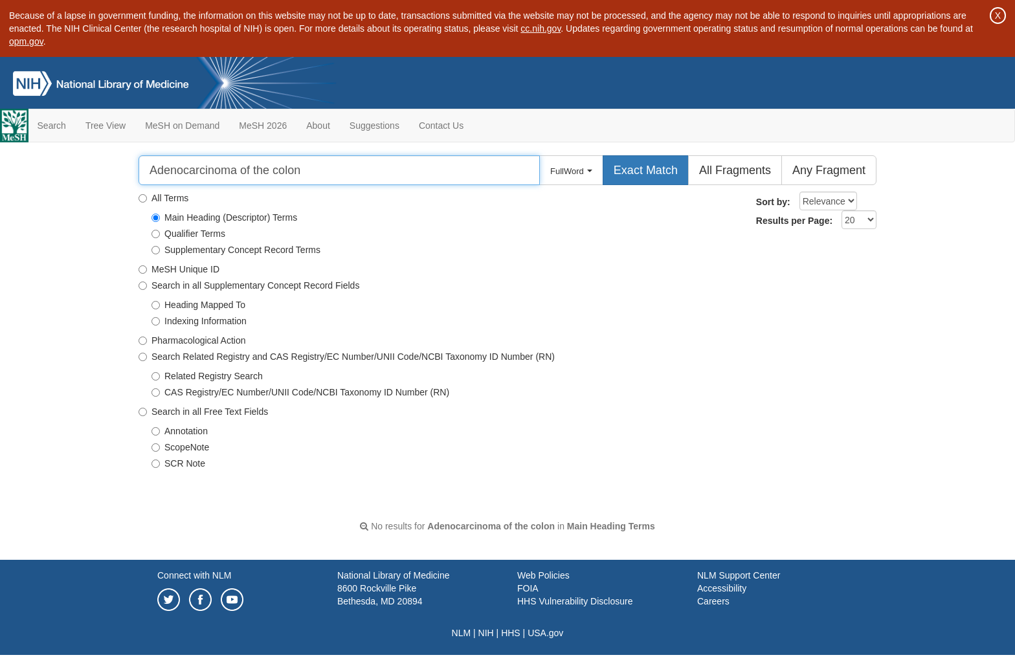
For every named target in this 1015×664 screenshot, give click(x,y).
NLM (461, 633)
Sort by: (773, 202)
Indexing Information (199, 321)
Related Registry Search (207, 376)
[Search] (339, 170)
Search (52, 125)
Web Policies (543, 575)
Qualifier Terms (188, 233)
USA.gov (545, 633)
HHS (510, 633)
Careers (713, 601)
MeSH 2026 (263, 125)
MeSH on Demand (182, 125)
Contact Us (441, 125)
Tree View (105, 125)
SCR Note (178, 463)
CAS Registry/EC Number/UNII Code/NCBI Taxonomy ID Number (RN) (300, 392)
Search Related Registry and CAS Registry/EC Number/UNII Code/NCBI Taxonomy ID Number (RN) (347, 356)
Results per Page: (794, 221)
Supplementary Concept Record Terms (235, 250)
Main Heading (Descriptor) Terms (224, 217)
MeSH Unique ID (179, 269)
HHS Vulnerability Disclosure (574, 601)
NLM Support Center (738, 575)
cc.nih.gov (540, 28)
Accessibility (721, 588)
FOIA (528, 588)
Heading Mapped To (198, 305)
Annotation (179, 431)
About (318, 125)
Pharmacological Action (192, 340)
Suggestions (374, 125)
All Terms (163, 198)
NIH (486, 633)
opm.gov (26, 41)
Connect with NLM (194, 575)
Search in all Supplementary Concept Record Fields (249, 285)
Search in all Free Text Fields (203, 411)
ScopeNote (180, 447)
